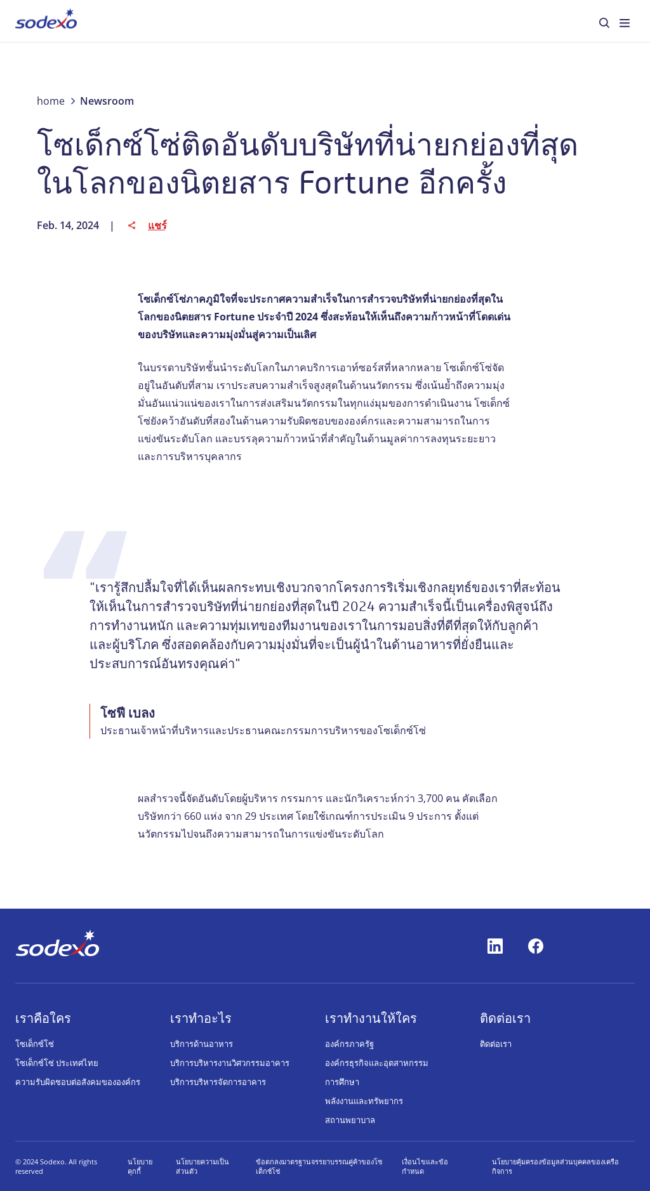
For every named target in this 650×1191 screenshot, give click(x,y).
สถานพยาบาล (350, 1120)
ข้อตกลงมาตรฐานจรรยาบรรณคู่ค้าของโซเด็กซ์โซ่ (319, 1166)
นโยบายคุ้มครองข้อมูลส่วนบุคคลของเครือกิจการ (555, 1166)
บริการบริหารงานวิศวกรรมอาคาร (229, 1063)
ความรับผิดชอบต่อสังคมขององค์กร (77, 1082)
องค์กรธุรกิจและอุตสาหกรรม (376, 1063)
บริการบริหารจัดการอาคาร (218, 1082)
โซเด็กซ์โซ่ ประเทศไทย (56, 1063)
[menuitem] (46, 21)
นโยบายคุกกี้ (140, 1166)
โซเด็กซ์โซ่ (34, 1044)
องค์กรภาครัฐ (349, 1044)
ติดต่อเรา (496, 1044)
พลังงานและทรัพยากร (364, 1101)
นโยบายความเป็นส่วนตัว (202, 1166)
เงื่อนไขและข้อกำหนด (425, 1166)
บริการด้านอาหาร (201, 1044)
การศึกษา (342, 1082)
